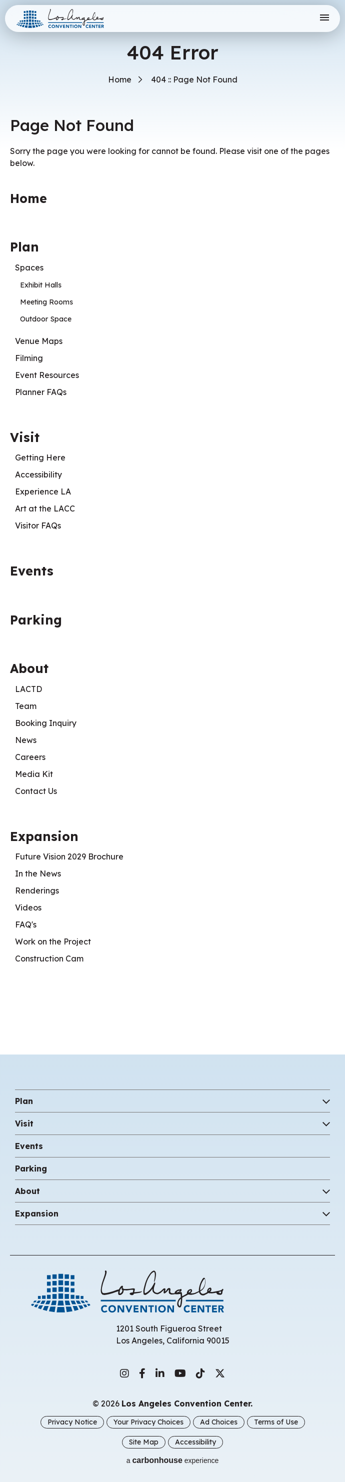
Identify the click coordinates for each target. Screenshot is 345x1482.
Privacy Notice (72, 1422)
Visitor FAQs (38, 525)
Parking (36, 620)
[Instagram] (124, 1373)
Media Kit (34, 774)
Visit (25, 437)
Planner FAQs (40, 392)
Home (120, 79)
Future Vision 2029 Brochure (69, 857)
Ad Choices (219, 1422)
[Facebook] (142, 1373)
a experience (172, 1460)
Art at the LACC (45, 509)
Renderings (37, 891)
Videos (28, 907)
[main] (172, 517)
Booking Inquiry (45, 723)
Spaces (29, 267)
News (25, 740)
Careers (30, 757)
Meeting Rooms (46, 302)
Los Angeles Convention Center (66, 18)
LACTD (28, 689)
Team (25, 706)
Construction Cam (49, 959)
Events (32, 570)
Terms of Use (276, 1422)
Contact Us (36, 791)
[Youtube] (180, 1373)
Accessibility (38, 475)
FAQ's (25, 925)
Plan (24, 246)
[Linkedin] (160, 1373)
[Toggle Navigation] (324, 18)
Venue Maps (38, 341)
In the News (38, 873)
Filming (29, 358)
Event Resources (47, 375)
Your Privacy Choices (149, 1422)
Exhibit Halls (41, 285)
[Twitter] (220, 1373)
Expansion (44, 836)
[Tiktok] (200, 1373)
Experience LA (43, 491)
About (29, 668)
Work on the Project (53, 941)
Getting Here (40, 457)
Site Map (143, 1442)
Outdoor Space (46, 319)
